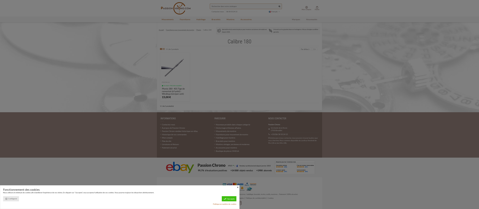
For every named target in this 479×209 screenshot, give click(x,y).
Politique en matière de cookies (224, 204)
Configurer (11, 198)
